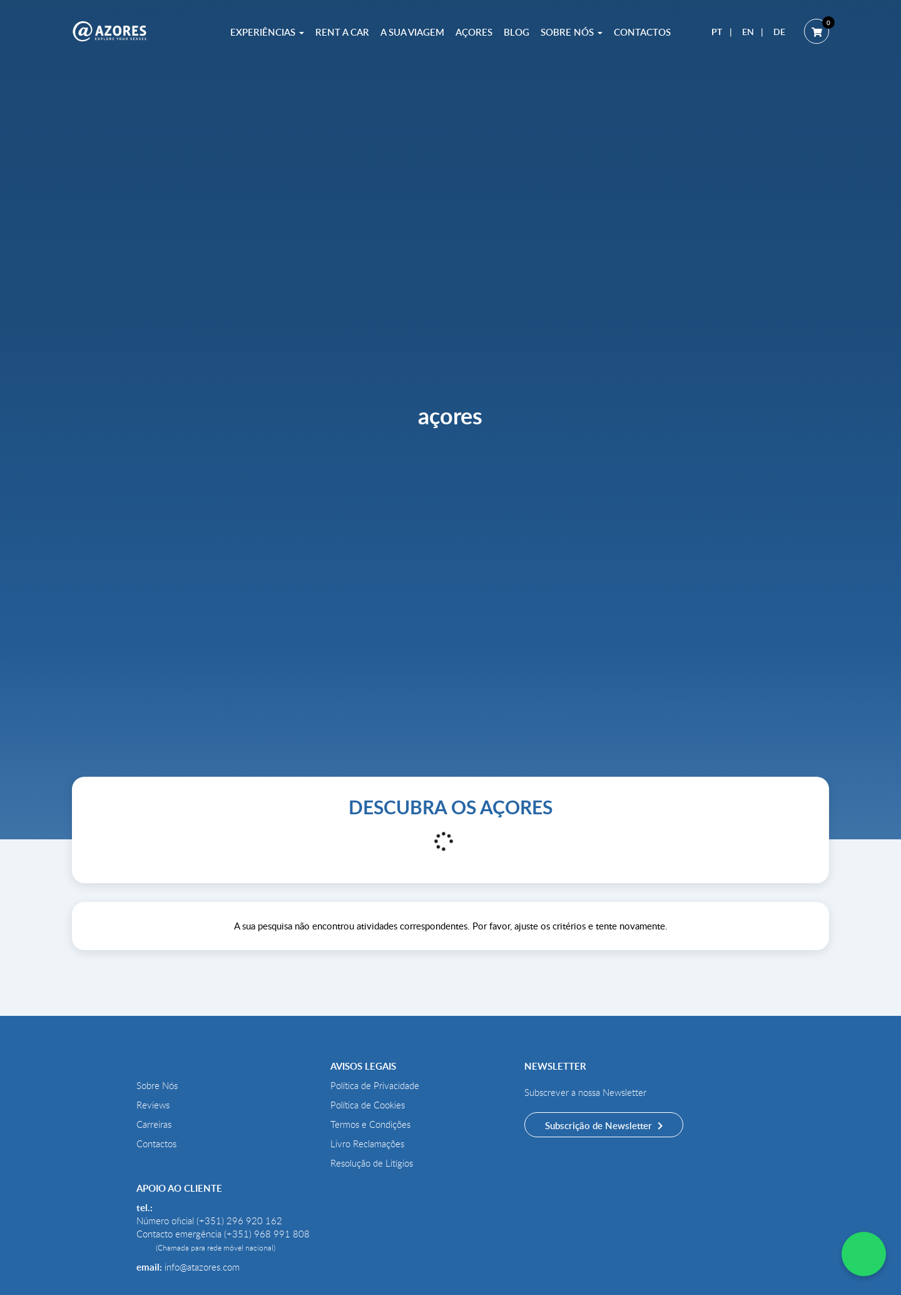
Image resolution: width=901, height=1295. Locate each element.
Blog (516, 32)
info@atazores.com (202, 1267)
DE (779, 32)
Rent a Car (342, 32)
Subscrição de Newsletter (599, 1125)
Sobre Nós (572, 32)
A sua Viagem (412, 32)
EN (748, 32)
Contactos (642, 32)
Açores (474, 32)
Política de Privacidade (374, 1085)
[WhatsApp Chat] (864, 1254)
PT (716, 32)
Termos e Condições (370, 1124)
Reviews (153, 1104)
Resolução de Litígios (371, 1163)
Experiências (267, 32)
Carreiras (153, 1124)
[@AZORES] (109, 31)
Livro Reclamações (367, 1143)
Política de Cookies (367, 1104)
